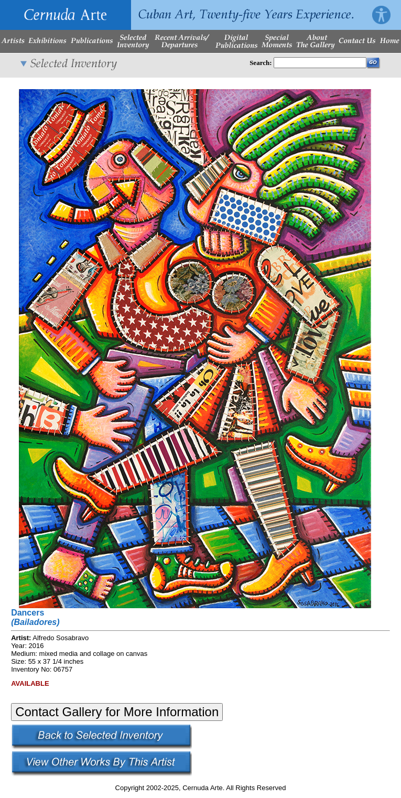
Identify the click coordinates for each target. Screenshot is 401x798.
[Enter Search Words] (320, 62)
